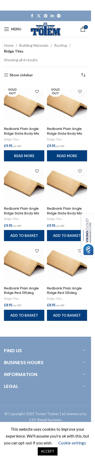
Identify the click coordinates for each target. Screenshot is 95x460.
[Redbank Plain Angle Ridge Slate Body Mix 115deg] (24, 104)
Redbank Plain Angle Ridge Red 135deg (21, 290)
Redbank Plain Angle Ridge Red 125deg (64, 290)
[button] (24, 235)
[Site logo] (45, 28)
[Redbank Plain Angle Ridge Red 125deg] (67, 264)
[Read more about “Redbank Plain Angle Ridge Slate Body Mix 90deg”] (67, 155)
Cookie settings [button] (72, 442)
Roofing (60, 45)
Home (9, 45)
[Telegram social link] (58, 16)
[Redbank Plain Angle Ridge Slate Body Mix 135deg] (24, 184)
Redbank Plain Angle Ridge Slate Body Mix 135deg (21, 213)
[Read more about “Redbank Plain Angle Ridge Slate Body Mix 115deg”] (24, 155)
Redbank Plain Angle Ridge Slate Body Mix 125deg (64, 213)
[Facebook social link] (32, 16)
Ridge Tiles (11, 139)
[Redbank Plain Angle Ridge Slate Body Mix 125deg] (67, 184)
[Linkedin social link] (52, 16)
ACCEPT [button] (47, 451)
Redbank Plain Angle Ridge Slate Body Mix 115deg (21, 133)
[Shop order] (83, 75)
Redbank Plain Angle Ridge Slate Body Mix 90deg (64, 133)
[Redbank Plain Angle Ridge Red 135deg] (24, 264)
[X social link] (38, 16)
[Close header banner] (84, 5)
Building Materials (34, 45)
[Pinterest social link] (45, 16)
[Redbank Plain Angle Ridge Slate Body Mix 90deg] (67, 104)
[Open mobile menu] (12, 29)
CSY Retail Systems (45, 419)
